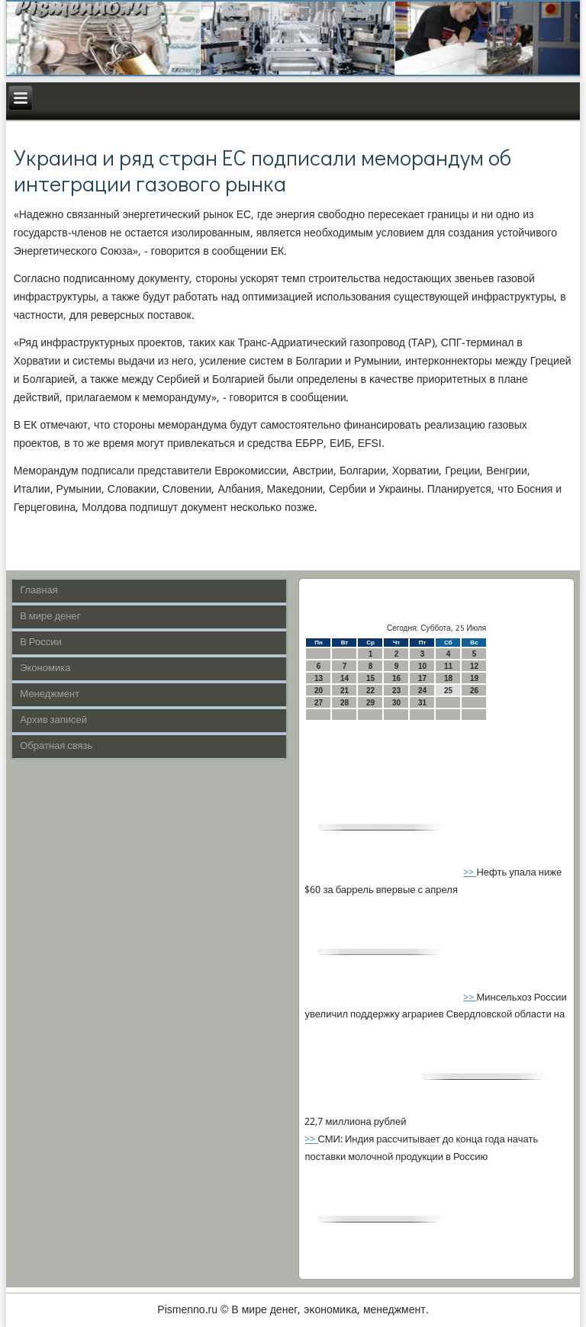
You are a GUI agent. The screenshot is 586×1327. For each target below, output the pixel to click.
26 (474, 690)
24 (422, 690)
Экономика (45, 668)
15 (370, 678)
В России (41, 642)
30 (396, 703)
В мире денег (50, 616)
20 (318, 690)
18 (448, 678)
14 (344, 678)
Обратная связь (56, 746)
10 (422, 666)
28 (344, 703)
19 (474, 678)
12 (474, 666)
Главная (38, 590)
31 (422, 703)
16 (396, 678)
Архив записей (53, 720)
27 (318, 703)
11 (448, 666)
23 (396, 690)
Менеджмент (49, 694)
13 (318, 678)
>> (469, 873)
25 (448, 690)
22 (370, 690)
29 (370, 703)
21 (344, 690)
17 (422, 678)
